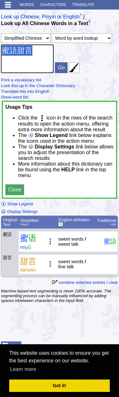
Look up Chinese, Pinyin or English (40, 16)
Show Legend (17, 204)
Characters (53, 5)
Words (26, 5)
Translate (83, 5)
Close (14, 189)
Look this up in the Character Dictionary (38, 85)
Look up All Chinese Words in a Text (44, 23)
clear (113, 282)
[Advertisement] (67, 323)
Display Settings (19, 211)
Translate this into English (25, 91)
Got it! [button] (59, 385)
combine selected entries (82, 282)
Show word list (14, 97)
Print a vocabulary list (21, 80)
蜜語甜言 (27, 58)
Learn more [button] (23, 369)
